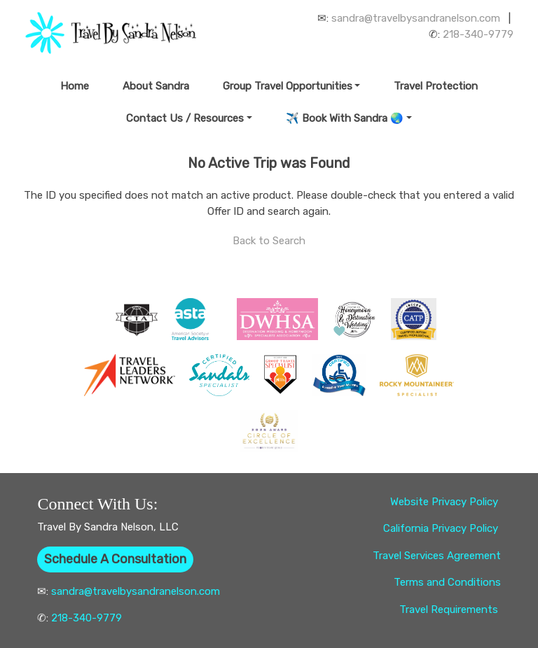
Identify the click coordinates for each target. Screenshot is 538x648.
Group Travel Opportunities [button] (287, 86)
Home (74, 86)
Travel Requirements (450, 609)
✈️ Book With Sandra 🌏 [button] (345, 118)
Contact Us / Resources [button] (185, 118)
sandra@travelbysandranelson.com (415, 18)
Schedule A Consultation (115, 559)
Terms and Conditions (447, 582)
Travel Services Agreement (437, 555)
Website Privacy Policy (445, 501)
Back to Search (269, 240)
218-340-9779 (478, 34)
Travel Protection (436, 86)
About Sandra (156, 86)
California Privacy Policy (442, 528)
